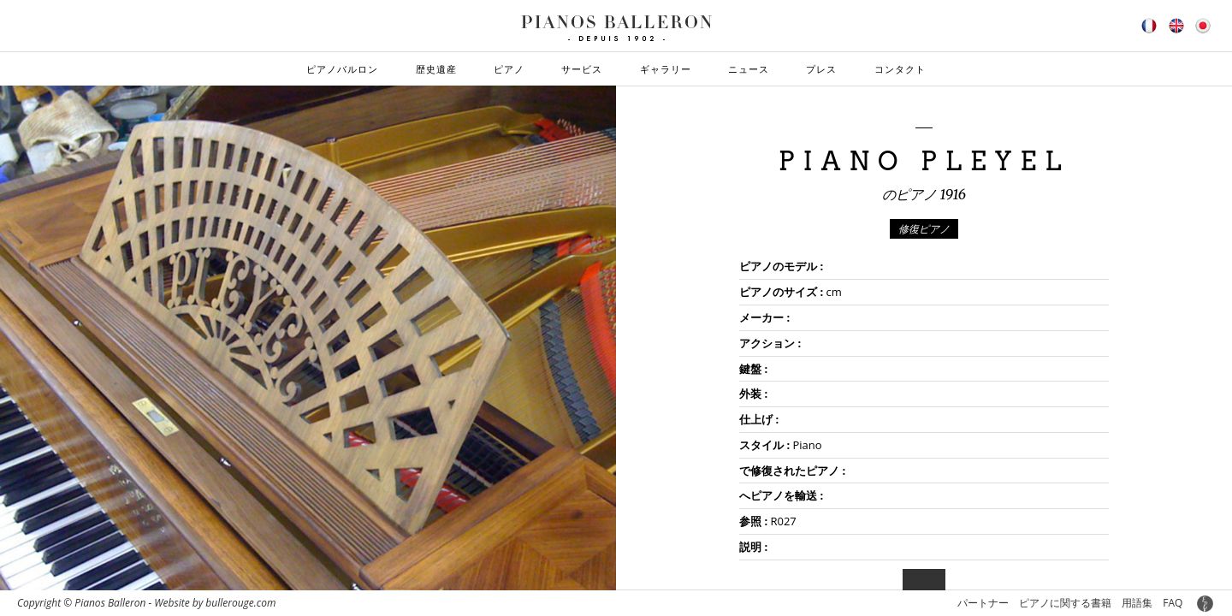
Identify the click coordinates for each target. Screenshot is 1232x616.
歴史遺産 (436, 68)
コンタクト (900, 68)
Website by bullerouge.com (214, 602)
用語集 (1137, 602)
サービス (581, 68)
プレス (821, 68)
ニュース (748, 68)
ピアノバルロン (342, 68)
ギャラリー (665, 68)
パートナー (983, 602)
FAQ (1172, 602)
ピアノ (509, 68)
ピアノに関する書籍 (1065, 602)
